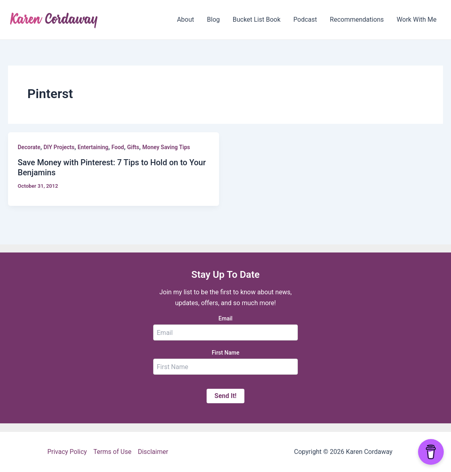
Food (117, 147)
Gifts (133, 147)
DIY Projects (58, 147)
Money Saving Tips (166, 147)
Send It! (226, 396)
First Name (226, 352)
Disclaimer (153, 452)
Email (226, 318)
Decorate (29, 147)
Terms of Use (112, 452)
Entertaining (93, 147)
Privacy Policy (67, 452)
